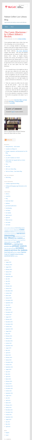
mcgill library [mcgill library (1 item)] (23, 240)
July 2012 (8, 421)
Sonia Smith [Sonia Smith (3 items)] (7, 252)
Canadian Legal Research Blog (12, 183)
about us (7, 193)
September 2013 (9, 393)
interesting (11, 101)
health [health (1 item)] (20, 231)
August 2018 (8, 307)
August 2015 (8, 348)
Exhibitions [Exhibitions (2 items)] (12, 231)
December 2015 (9, 340)
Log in (7, 435)
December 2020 (9, 290)
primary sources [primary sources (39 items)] (19, 246)
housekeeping (9, 208)
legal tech (8, 217)
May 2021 (8, 283)
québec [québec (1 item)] (10, 248)
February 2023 (9, 269)
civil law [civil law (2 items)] (23, 228)
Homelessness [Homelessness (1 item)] (13, 233)
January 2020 (8, 298)
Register (7, 432)
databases (8, 203)
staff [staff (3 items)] (11, 252)
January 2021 (8, 288)
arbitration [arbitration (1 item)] (12, 227)
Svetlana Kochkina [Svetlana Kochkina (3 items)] (18, 254)
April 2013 (8, 400)
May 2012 (8, 424)
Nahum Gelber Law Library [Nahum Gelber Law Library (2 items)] (10, 242)
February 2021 (9, 286)
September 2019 (9, 302)
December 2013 (9, 386)
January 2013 (8, 407)
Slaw (7, 164)
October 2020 (9, 293)
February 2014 (9, 381)
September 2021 (9, 276)
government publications (11, 205)
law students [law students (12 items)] (18, 238)
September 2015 (9, 345)
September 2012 (9, 417)
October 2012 (9, 414)
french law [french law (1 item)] (17, 231)
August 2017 (8, 317)
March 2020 (8, 295)
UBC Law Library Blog (11, 169)
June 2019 (8, 305)
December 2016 (9, 321)
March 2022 (8, 274)
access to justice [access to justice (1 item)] (7, 227)
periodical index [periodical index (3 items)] (8, 246)
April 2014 (8, 376)
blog (7, 198)
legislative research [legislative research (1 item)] (16, 240)
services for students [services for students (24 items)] (19, 250)
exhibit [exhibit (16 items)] (21, 230)
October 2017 (9, 314)
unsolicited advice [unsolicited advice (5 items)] (9, 256)
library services (9, 220)
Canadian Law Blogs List (11, 149)
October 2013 (9, 390)
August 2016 (8, 331)
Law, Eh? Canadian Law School (13, 157)
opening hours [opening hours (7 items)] (18, 244)
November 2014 (9, 362)
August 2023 (8, 267)
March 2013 (8, 402)
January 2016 (8, 338)
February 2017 (9, 319)
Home (6, 26)
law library (8, 210)
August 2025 (8, 262)
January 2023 (8, 271)
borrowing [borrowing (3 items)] (18, 228)
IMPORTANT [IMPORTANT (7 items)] (21, 233)
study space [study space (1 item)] (15, 252)
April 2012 (8, 426)
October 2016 (9, 326)
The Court (8, 166)
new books (8, 222)
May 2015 (8, 350)
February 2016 (9, 336)
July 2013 (8, 398)
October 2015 (9, 343)
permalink (12, 103)
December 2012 (9, 409)
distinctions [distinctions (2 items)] (16, 230)
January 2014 (8, 383)
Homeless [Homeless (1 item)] (9, 233)
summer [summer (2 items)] (19, 252)
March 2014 (8, 379)
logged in (13, 111)
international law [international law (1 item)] (18, 236)
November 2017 (9, 312)
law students (8, 212)
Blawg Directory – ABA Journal (13, 146)
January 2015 (8, 360)
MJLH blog (8, 177)
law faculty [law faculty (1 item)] (23, 236)
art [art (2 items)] (14, 228)
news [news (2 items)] (13, 244)
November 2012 (9, 412)
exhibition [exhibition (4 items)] (7, 231)
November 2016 (9, 324)
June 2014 (8, 371)
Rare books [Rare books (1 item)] (13, 248)
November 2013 (9, 388)
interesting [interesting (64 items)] (9, 235)
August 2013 (8, 395)
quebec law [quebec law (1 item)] (6, 248)
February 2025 (9, 264)
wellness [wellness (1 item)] (16, 256)
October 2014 (9, 364)
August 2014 (8, 369)
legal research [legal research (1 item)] (10, 240)
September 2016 (9, 329)
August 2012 (8, 419)
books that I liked (18, 100)
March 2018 (8, 309)
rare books (24, 100)
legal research (9, 215)
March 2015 (8, 355)
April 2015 (8, 352)
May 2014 (8, 374)
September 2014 (9, 367)
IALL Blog (8, 155)
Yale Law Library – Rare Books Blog (14, 171)
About (12, 26)
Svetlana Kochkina (22, 39)
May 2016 (8, 333)
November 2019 (9, 300)
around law (8, 196)
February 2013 (9, 405)
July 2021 (8, 278)
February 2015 (9, 357)
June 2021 (8, 281)
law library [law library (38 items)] (9, 238)
